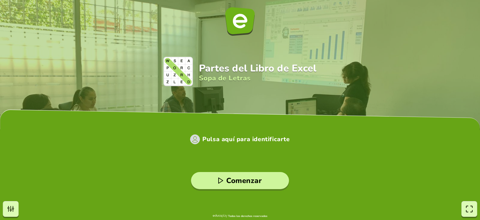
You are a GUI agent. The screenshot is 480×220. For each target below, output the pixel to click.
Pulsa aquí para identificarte (246, 139)
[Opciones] (11, 209)
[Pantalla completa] (469, 209)
